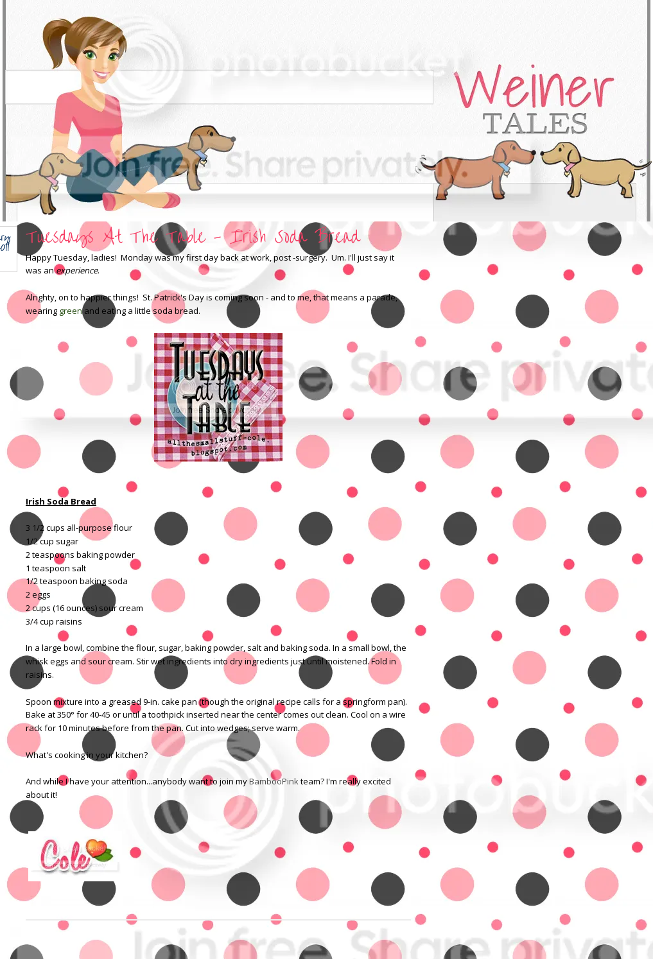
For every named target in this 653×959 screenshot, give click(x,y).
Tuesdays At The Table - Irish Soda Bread (193, 237)
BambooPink (274, 781)
